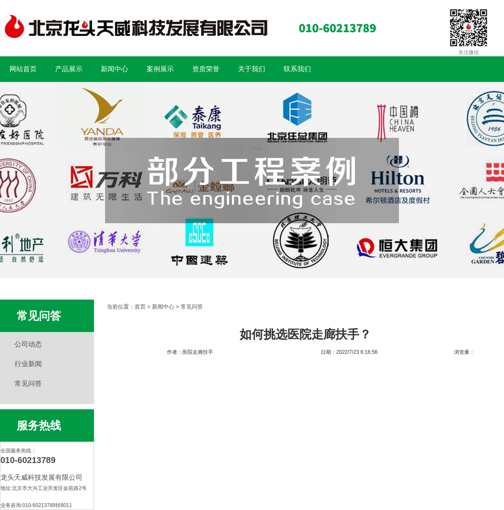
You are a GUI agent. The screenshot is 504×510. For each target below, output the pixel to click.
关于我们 (251, 69)
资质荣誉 (206, 69)
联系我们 (297, 69)
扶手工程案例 (252, 180)
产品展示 (68, 69)
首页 (140, 306)
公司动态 (28, 344)
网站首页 (23, 69)
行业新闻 (28, 363)
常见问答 (28, 383)
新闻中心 (114, 69)
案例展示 (160, 69)
